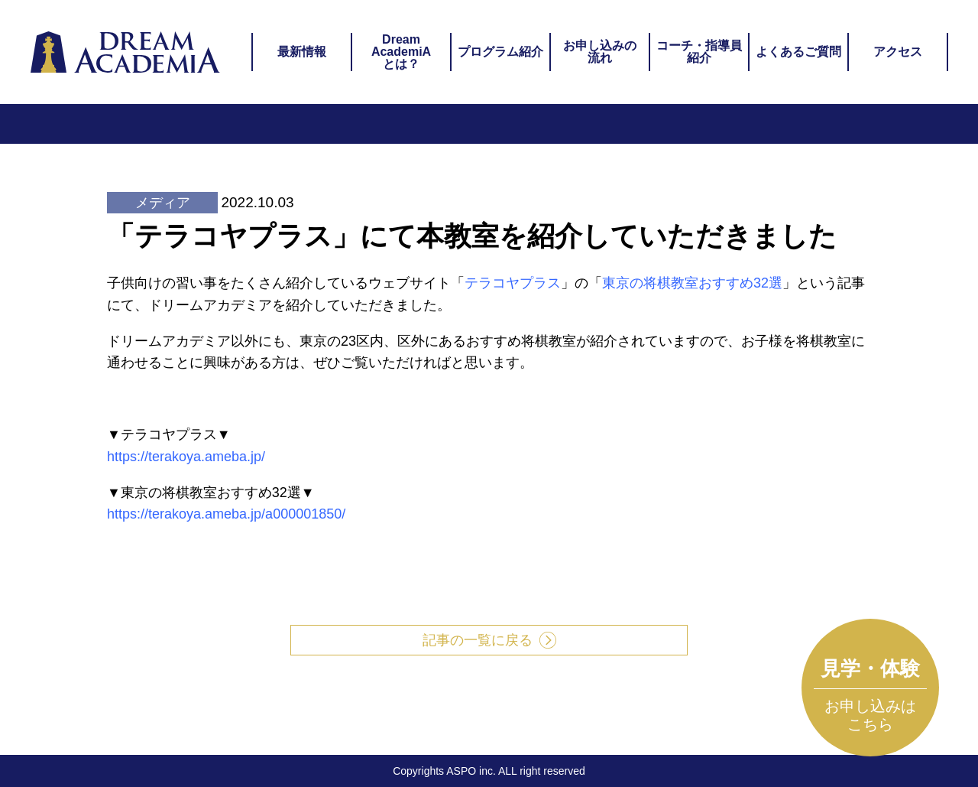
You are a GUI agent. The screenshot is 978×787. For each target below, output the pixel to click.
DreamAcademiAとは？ (401, 51)
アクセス (897, 51)
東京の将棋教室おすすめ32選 (692, 283)
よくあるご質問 (798, 51)
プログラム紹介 (500, 51)
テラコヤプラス (513, 283)
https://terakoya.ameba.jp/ (186, 456)
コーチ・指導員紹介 (699, 51)
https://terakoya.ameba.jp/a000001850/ (226, 514)
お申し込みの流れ (599, 51)
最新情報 (301, 51)
